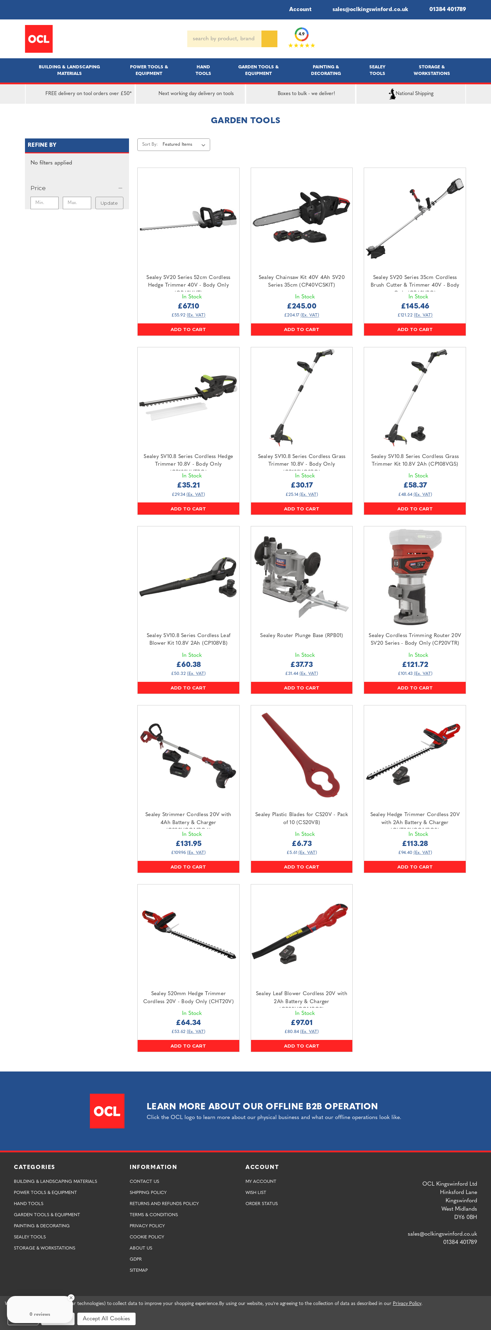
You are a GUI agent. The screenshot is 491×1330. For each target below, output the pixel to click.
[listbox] (185, 145)
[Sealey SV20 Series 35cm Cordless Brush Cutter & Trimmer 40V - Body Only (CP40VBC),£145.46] (415, 219)
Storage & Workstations (432, 70)
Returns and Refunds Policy (164, 1204)
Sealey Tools (377, 70)
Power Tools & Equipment (149, 70)
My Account (261, 1181)
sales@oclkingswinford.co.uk (365, 10)
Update (109, 203)
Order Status (262, 1204)
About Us (141, 1248)
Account (295, 10)
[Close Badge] (71, 1297)
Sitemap (139, 1270)
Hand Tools (203, 70)
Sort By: (150, 144)
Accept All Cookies (106, 1319)
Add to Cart (188, 329)
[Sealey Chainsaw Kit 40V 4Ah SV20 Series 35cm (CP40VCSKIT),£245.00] (302, 219)
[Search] (269, 39)
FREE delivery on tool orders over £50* (80, 94)
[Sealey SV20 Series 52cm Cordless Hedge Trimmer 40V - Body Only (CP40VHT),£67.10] (188, 219)
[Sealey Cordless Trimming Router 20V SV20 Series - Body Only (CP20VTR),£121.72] (415, 577)
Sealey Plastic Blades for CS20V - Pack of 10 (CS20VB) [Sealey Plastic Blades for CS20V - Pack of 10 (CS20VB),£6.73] (301, 818)
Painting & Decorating (326, 70)
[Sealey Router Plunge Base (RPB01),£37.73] (302, 577)
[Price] (77, 188)
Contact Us (144, 1181)
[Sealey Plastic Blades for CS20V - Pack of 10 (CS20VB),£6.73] (302, 756)
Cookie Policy (147, 1237)
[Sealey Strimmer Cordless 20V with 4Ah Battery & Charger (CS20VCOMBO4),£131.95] (188, 756)
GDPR (136, 1259)
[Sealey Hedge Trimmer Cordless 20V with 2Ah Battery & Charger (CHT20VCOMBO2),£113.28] (415, 756)
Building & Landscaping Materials (69, 70)
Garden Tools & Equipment (258, 70)
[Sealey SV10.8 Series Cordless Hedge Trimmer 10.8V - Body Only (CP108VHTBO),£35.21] (188, 398)
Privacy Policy (147, 1226)
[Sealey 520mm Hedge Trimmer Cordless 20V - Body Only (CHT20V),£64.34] (188, 935)
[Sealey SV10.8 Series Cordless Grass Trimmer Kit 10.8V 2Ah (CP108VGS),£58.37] (415, 398)
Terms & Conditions (154, 1215)
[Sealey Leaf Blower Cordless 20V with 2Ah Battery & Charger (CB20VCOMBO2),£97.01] (302, 935)
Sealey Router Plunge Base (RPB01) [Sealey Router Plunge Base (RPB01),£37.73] (301, 635)
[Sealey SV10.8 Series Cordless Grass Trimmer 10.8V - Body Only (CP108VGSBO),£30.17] (302, 398)
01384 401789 (442, 10)
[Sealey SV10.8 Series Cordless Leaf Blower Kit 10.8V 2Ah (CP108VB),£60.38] (188, 577)
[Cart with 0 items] (463, 39)
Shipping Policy (148, 1193)
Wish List (256, 1193)
